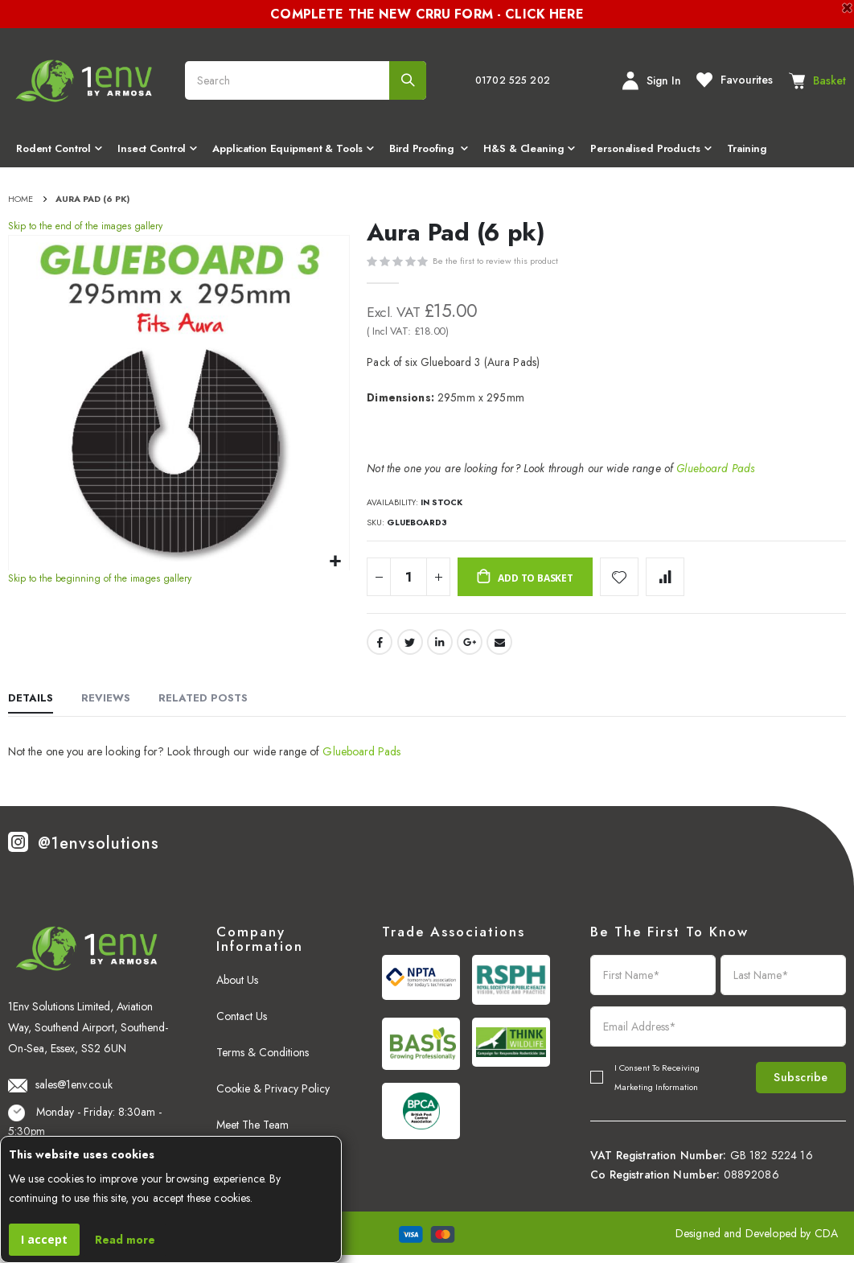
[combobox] (305, 80)
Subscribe (789, 1085)
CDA (826, 1241)
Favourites (734, 79)
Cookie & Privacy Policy (273, 1096)
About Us (237, 988)
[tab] (30, 707)
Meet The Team (252, 1133)
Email (499, 649)
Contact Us (241, 1024)
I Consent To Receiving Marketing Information (657, 1085)
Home (20, 198)
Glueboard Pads (715, 471)
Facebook (379, 649)
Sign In (651, 81)
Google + (469, 649)
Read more (125, 1240)
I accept (44, 1239)
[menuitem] (58, 150)
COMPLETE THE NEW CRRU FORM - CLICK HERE (426, 14)
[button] (335, 564)
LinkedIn (440, 649)
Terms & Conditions (262, 1060)
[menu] (427, 150)
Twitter (410, 649)
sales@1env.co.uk (60, 1092)
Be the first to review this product (495, 263)
